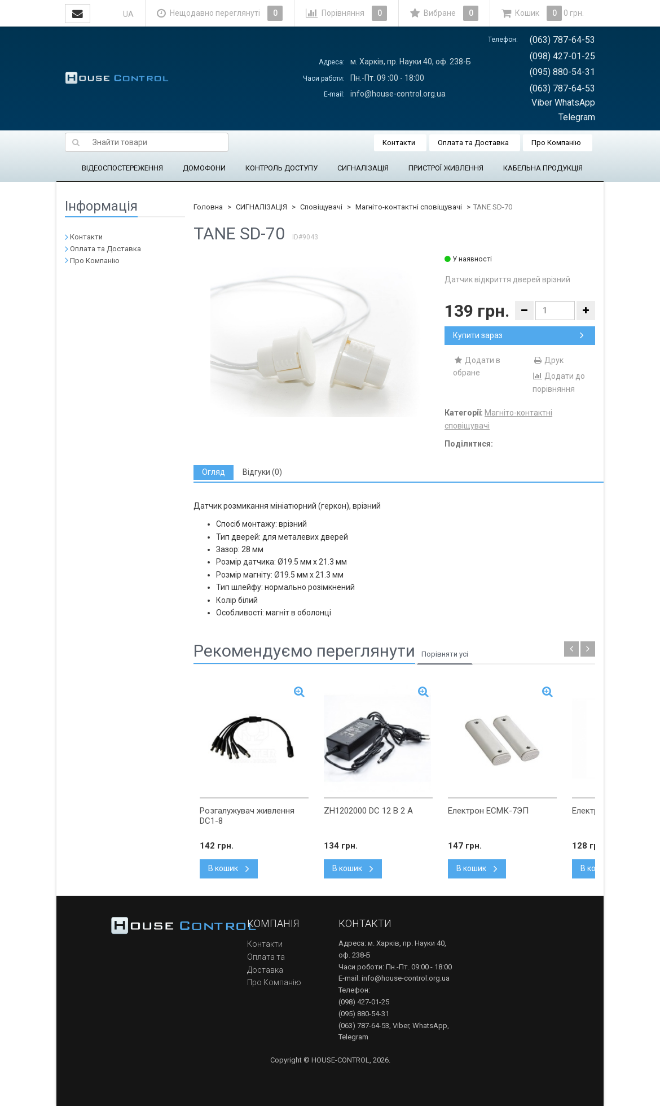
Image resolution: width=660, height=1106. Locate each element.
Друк (548, 360)
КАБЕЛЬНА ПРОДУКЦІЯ (543, 168)
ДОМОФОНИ (204, 168)
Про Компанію (556, 142)
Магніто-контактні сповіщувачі (408, 207)
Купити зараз (518, 335)
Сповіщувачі (321, 207)
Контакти (398, 142)
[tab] (213, 472)
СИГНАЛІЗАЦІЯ (363, 168)
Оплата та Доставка (473, 142)
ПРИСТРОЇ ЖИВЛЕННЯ (445, 168)
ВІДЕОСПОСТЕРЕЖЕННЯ (122, 168)
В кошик (228, 868)
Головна (208, 207)
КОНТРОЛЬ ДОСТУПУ (281, 168)
